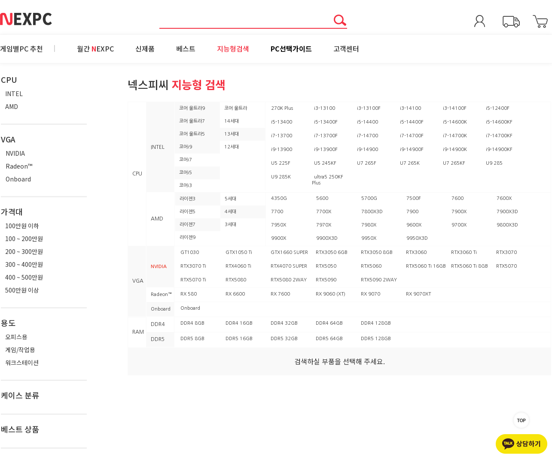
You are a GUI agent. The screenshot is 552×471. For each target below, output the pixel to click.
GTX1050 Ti (239, 252)
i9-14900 (367, 149)
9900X (278, 238)
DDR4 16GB (239, 323)
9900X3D (327, 238)
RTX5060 (371, 266)
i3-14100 (410, 108)
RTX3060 (416, 252)
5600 (322, 198)
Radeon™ (19, 166)
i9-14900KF (499, 149)
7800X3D (372, 211)
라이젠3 (187, 198)
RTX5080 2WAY (289, 280)
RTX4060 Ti (238, 266)
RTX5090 (326, 280)
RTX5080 (236, 280)
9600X (413, 225)
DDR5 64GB (329, 338)
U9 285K (281, 177)
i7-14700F (412, 135)
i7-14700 (367, 135)
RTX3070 (506, 252)
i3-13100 (324, 108)
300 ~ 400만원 (24, 264)
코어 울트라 (235, 108)
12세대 (231, 147)
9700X (459, 225)
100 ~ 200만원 (24, 238)
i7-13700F (326, 135)
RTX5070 (506, 266)
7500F (413, 198)
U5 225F (280, 163)
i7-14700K (455, 135)
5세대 (230, 198)
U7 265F (366, 163)
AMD (11, 106)
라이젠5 (187, 211)
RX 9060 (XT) (330, 294)
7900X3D (507, 211)
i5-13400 (281, 122)
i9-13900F (326, 149)
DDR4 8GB (192, 323)
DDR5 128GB (376, 338)
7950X (278, 225)
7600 (457, 198)
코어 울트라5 (192, 134)
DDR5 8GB (192, 338)
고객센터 (346, 48)
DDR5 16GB (239, 338)
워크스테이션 (22, 362)
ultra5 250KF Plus (327, 180)
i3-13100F (369, 108)
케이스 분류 (20, 395)
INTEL (14, 93)
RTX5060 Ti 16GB (426, 266)
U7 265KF (454, 163)
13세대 (231, 134)
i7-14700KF (499, 135)
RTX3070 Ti (193, 266)
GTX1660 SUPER (289, 252)
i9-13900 (281, 149)
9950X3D (417, 238)
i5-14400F (412, 122)
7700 (277, 211)
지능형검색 (233, 48)
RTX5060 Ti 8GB (469, 266)
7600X (504, 198)
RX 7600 (280, 294)
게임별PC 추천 (21, 48)
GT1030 (189, 252)
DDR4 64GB (329, 323)
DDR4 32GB (284, 323)
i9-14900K (455, 149)
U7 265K (410, 163)
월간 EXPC (95, 48)
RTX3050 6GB (332, 252)
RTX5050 (326, 266)
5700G (369, 198)
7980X (368, 225)
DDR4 (158, 324)
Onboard (18, 179)
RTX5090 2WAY (379, 280)
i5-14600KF (499, 122)
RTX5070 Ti (193, 280)
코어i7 (185, 159)
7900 (412, 211)
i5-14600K (455, 122)
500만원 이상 (22, 290)
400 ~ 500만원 (24, 277)
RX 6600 (235, 294)
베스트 (185, 48)
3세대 (230, 224)
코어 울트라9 (192, 108)
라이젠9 (187, 237)
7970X (323, 225)
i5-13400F (326, 122)
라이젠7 (187, 224)
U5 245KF (325, 163)
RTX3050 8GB (377, 252)
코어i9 (185, 147)
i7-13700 (281, 135)
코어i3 (185, 185)
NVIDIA (15, 153)
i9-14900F (412, 149)
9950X (368, 238)
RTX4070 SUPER (289, 266)
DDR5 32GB (284, 338)
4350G (279, 198)
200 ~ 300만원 (24, 251)
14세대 (231, 121)
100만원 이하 (22, 225)
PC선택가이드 (291, 48)
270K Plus (282, 108)
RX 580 (188, 294)
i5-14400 (367, 122)
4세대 (230, 211)
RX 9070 (370, 294)
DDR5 (158, 339)
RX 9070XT (418, 294)
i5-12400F (497, 108)
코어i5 (185, 172)
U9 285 (494, 163)
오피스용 (16, 336)
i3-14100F (455, 108)
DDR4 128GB (376, 323)
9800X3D (507, 225)
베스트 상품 (20, 429)
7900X (459, 211)
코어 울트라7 (192, 121)
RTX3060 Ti (464, 252)
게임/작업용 (20, 349)
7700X (323, 211)
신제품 (145, 48)
